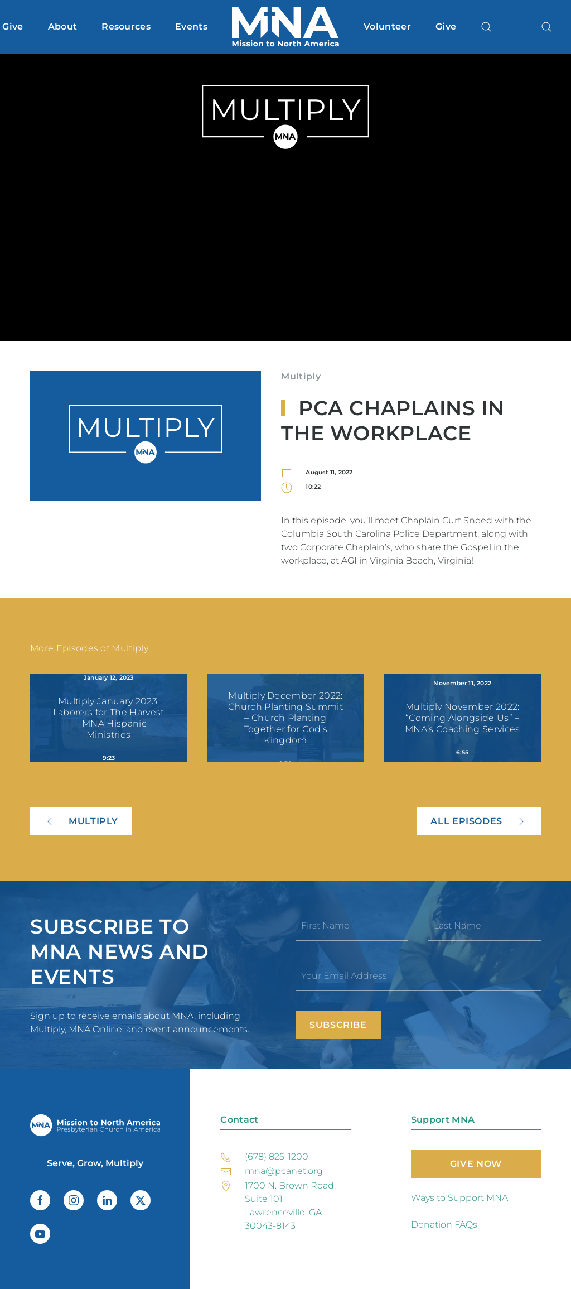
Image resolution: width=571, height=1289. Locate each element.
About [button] (63, 26)
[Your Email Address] (418, 976)
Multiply (301, 376)
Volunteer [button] (387, 26)
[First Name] (352, 926)
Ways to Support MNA (459, 1197)
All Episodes (478, 821)
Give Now (476, 1163)
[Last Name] (484, 926)
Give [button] (12, 26)
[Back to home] (285, 27)
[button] (486, 27)
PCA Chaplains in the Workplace (392, 420)
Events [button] (191, 26)
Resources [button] (126, 26)
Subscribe (338, 1024)
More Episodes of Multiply (89, 648)
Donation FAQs (444, 1224)
